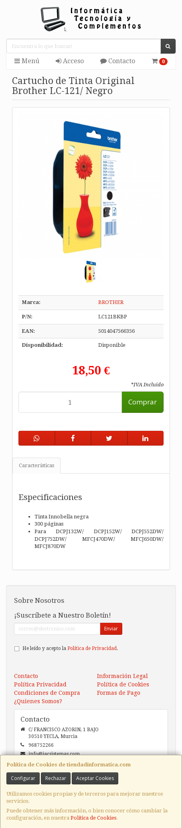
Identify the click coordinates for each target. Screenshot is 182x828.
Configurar (23, 778)
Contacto (117, 61)
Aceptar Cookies (95, 778)
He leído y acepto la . (70, 648)
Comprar (142, 401)
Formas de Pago (118, 693)
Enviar (111, 628)
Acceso (70, 61)
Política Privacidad (40, 684)
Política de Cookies (93, 818)
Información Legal (122, 676)
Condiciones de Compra (47, 693)
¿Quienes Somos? (38, 701)
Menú (26, 61)
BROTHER (110, 302)
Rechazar (55, 778)
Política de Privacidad (92, 648)
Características (36, 465)
